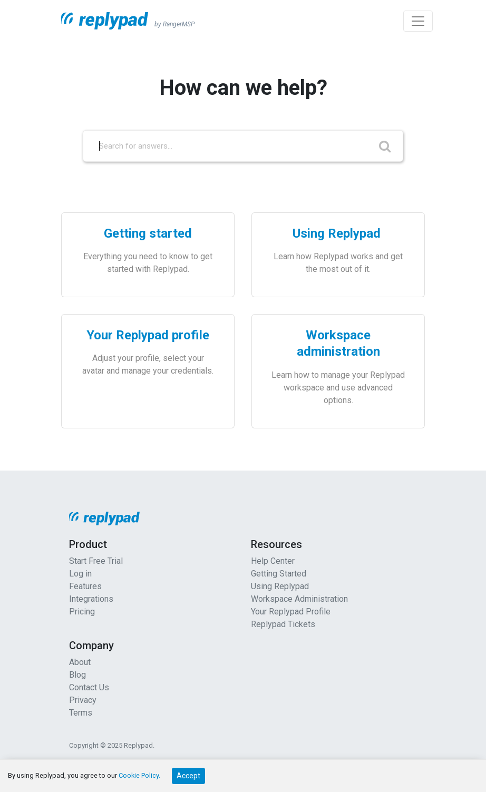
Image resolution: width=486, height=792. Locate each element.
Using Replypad (280, 586)
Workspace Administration (299, 599)
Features (85, 586)
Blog (77, 675)
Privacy (82, 700)
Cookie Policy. (139, 775)
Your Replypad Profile (291, 612)
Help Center (273, 561)
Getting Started (278, 574)
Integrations (91, 599)
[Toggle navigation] (418, 21)
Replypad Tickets (283, 624)
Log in (80, 574)
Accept (188, 775)
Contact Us (89, 687)
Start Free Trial (96, 561)
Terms (80, 713)
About (80, 662)
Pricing (82, 612)
